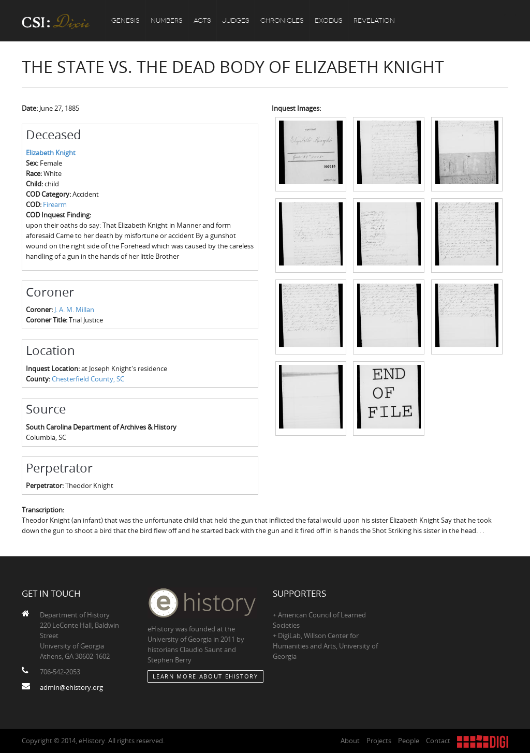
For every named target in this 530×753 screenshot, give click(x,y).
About (350, 740)
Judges (235, 20)
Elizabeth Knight (51, 152)
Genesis (125, 20)
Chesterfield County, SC (88, 378)
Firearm (55, 204)
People (408, 740)
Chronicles (282, 20)
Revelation (374, 20)
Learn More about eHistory (205, 676)
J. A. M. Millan (74, 309)
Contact (438, 740)
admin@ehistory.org (71, 687)
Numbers (167, 20)
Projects (378, 740)
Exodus (329, 20)
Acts (202, 20)
